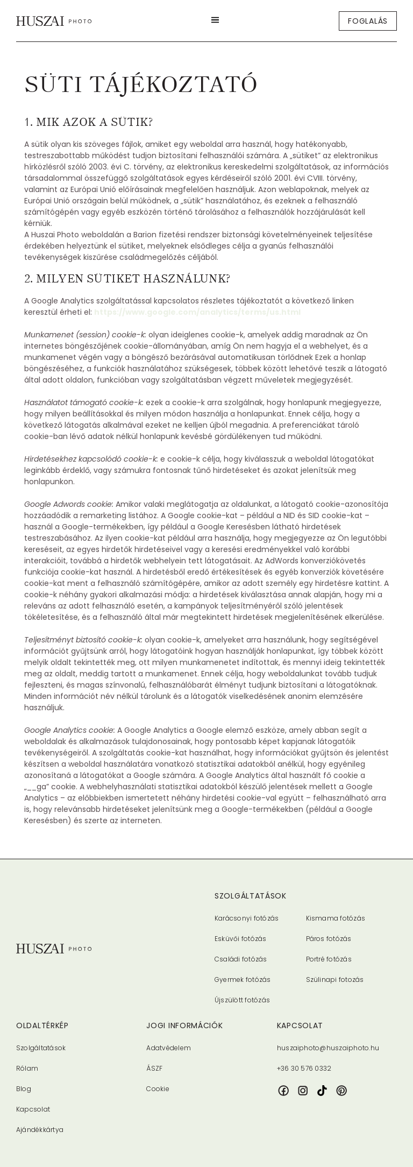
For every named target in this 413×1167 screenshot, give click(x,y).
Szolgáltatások (41, 1047)
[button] (215, 21)
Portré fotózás (329, 959)
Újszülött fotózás (242, 1000)
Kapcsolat (33, 1109)
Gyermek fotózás (243, 979)
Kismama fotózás (336, 918)
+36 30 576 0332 (304, 1068)
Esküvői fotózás (241, 938)
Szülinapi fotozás (335, 979)
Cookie (157, 1088)
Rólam (27, 1068)
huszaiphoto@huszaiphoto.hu (328, 1047)
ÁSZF (154, 1068)
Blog (23, 1088)
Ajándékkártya (39, 1129)
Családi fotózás (241, 959)
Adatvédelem (168, 1047)
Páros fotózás (329, 938)
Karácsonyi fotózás (247, 918)
